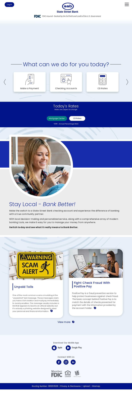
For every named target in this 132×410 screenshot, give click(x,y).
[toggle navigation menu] (125, 4)
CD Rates (81, 136)
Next (126, 98)
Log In (12, 5)
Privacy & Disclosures (70, 407)
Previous (5, 98)
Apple (57, 368)
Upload (86, 407)
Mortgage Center (56, 136)
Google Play (74, 368)
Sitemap (96, 407)
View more (66, 342)
